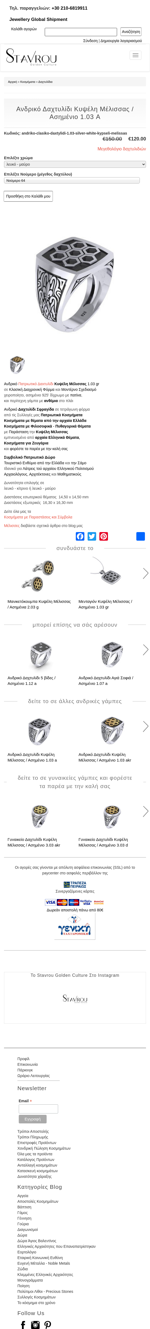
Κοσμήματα (27, 81)
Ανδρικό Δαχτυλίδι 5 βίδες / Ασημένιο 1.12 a (31, 680)
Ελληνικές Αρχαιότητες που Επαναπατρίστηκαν (56, 1246)
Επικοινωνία (27, 1064)
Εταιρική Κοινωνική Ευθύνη (40, 1258)
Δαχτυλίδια (45, 81)
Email (25, 1101)
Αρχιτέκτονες (40, 474)
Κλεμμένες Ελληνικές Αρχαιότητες (45, 1274)
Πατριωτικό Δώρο (39, 457)
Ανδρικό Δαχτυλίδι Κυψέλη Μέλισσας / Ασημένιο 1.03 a (32, 757)
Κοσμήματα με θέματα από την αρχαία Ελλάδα (45, 420)
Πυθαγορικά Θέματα (73, 426)
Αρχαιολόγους (15, 474)
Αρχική (12, 81)
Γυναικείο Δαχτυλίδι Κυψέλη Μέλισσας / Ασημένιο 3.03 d (103, 842)
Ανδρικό (10, 384)
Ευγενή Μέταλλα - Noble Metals (43, 1263)
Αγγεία (22, 1196)
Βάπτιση (24, 1207)
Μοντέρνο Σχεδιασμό (78, 389)
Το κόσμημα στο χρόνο (36, 1303)
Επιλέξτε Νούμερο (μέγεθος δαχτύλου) (38, 174)
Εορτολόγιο (26, 1252)
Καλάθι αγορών (24, 29)
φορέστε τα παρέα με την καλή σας (39, 449)
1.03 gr (93, 384)
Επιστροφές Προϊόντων (36, 1143)
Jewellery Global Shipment (38, 19)
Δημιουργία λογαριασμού (121, 41)
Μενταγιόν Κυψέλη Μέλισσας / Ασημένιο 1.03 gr (105, 604)
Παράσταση (19, 432)
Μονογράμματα (30, 1280)
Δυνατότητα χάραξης (34, 1176)
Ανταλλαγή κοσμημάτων (37, 1165)
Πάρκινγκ (25, 1070)
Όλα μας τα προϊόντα (34, 1154)
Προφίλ (23, 1059)
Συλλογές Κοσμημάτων (36, 1297)
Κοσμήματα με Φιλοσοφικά (28, 426)
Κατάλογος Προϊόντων (35, 1159)
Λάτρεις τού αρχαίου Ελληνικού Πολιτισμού (58, 468)
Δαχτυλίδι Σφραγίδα (36, 409)
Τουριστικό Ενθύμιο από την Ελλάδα (34, 463)
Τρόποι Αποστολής (33, 1131)
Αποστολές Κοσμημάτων (37, 1201)
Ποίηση (23, 1286)
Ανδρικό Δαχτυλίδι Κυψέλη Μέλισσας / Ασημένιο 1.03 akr (104, 757)
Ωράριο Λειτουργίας (33, 1076)
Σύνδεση (90, 41)
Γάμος (22, 1213)
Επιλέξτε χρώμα (18, 158)
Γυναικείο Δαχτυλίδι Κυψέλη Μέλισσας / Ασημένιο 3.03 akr (34, 842)
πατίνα (75, 395)
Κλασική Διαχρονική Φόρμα (31, 389)
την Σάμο (79, 463)
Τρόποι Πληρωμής (32, 1137)
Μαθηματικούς (69, 474)
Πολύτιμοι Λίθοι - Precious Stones (45, 1291)
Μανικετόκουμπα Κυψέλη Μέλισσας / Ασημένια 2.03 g (39, 604)
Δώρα (22, 1235)
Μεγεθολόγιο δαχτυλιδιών (122, 149)
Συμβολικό (13, 457)
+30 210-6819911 (70, 8)
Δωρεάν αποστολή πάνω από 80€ (75, 910)
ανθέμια (51, 401)
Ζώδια (22, 1269)
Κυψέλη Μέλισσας (70, 384)
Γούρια (23, 1224)
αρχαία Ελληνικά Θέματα (57, 437)
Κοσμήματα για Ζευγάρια (26, 443)
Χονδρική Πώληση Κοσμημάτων (43, 1148)
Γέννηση (24, 1218)
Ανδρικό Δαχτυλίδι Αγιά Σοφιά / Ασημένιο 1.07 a (105, 680)
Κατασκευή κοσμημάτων (37, 1171)
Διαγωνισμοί (27, 1229)
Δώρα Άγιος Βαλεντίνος (36, 1241)
